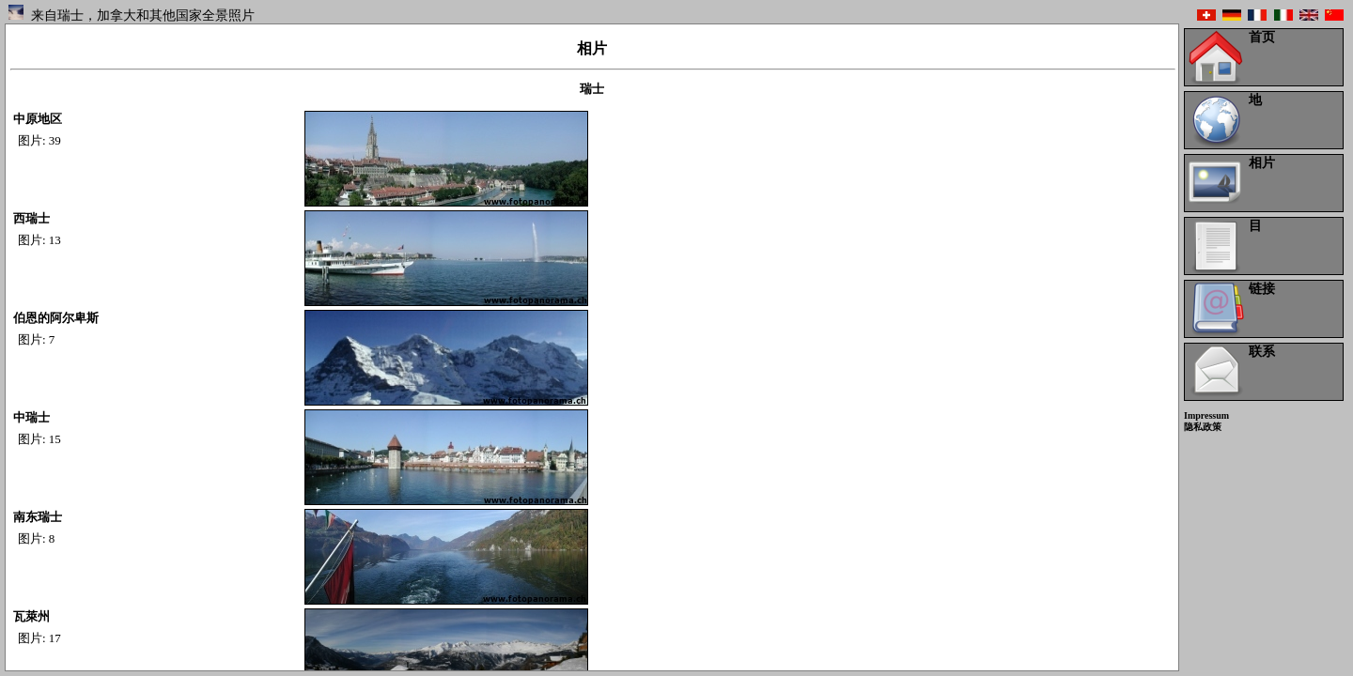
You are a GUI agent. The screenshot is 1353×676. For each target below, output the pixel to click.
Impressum (1206, 415)
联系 (1262, 352)
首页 (1262, 37)
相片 (1262, 163)
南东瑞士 (37, 517)
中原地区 (37, 119)
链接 (1262, 289)
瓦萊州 (31, 616)
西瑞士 (31, 218)
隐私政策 (1202, 427)
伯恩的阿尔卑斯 (56, 318)
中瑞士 (31, 417)
